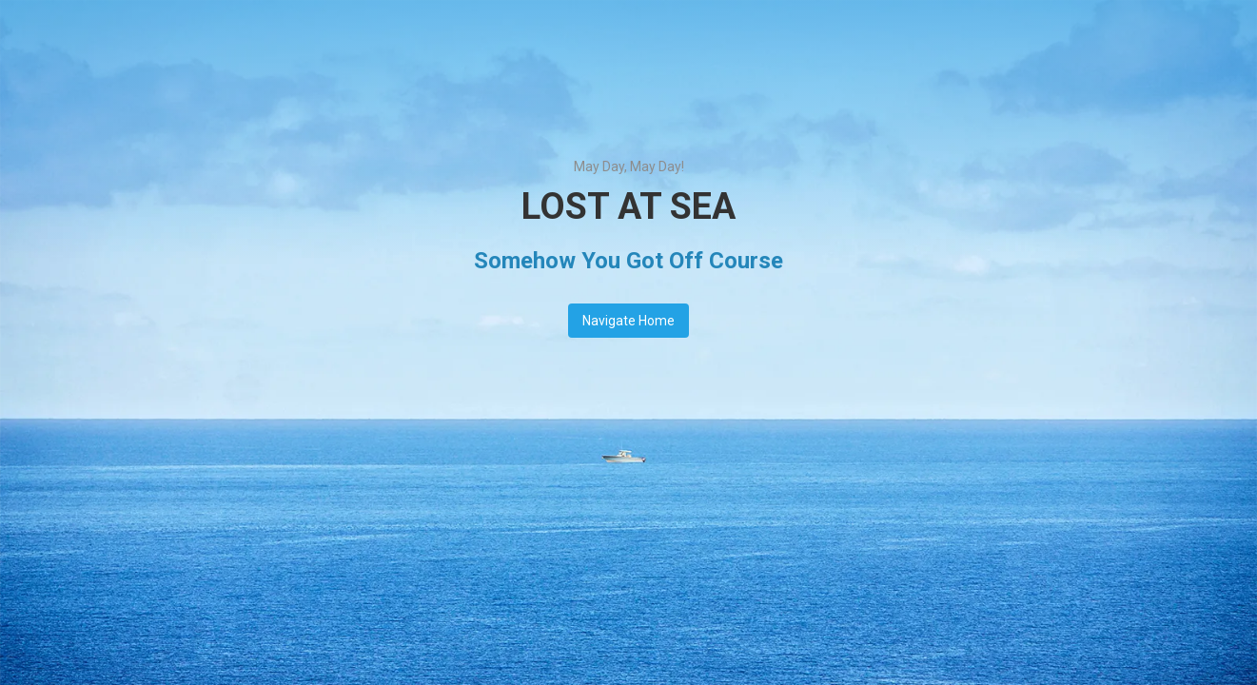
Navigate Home (628, 320)
